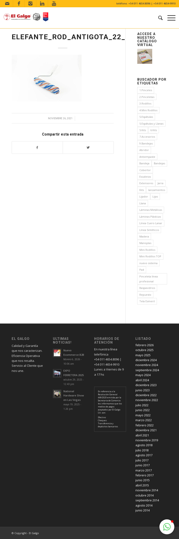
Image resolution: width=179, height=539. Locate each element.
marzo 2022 (143, 420)
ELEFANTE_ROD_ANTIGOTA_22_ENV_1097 (87, 37)
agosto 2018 (143, 445)
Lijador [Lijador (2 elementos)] (143, 196)
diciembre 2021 (146, 430)
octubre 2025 (144, 350)
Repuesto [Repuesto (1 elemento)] (145, 294)
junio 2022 (142, 410)
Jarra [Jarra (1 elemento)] (160, 183)
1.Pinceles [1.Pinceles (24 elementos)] (145, 90)
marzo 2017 (143, 470)
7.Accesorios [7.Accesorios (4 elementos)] (147, 136)
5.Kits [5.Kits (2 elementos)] (142, 130)
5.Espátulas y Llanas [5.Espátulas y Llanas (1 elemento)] (151, 123)
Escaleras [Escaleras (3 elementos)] (145, 176)
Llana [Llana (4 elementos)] (142, 203)
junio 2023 (142, 390)
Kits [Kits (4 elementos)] (141, 190)
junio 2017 (142, 465)
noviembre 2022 (146, 400)
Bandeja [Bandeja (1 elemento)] (144, 163)
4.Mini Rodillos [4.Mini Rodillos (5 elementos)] (148, 110)
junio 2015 (142, 480)
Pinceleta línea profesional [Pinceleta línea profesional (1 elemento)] (148, 279)
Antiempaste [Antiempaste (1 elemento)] (147, 156)
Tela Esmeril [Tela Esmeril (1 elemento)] (147, 301)
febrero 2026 (144, 345)
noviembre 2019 (146, 440)
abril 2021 (142, 435)
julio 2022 (141, 405)
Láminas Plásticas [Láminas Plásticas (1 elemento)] (150, 216)
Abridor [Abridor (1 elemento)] (144, 150)
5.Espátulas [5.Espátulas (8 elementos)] (146, 117)
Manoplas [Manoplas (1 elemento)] (145, 243)
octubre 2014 (144, 495)
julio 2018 (141, 450)
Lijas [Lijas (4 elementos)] (155, 196)
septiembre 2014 (147, 500)
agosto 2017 (143, 455)
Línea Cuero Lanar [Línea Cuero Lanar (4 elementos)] (150, 223)
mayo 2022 (143, 415)
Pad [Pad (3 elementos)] (141, 269)
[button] (166, 526)
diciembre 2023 (146, 385)
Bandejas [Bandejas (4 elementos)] (159, 163)
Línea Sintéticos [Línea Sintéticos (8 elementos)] (149, 230)
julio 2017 (141, 460)
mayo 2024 (143, 375)
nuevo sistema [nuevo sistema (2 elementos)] (148, 263)
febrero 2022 (144, 425)
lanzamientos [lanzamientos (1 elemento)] (156, 190)
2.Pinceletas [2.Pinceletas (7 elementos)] (146, 97)
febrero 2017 (144, 475)
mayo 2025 (143, 355)
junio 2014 (142, 510)
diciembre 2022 (146, 395)
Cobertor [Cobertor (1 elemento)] (145, 170)
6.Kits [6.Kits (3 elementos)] (153, 130)
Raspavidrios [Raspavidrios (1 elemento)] (147, 288)
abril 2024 (142, 380)
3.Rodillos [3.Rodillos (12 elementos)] (145, 103)
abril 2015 (142, 485)
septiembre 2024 (147, 370)
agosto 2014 (143, 505)
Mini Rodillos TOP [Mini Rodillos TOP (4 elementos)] (150, 256)
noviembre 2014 (146, 490)
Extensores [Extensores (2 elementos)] (146, 183)
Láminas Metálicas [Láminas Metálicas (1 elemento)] (150, 210)
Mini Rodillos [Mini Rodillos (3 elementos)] (147, 250)
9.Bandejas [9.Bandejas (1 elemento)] (146, 143)
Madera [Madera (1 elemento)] (144, 236)
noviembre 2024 (146, 365)
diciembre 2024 (146, 360)
